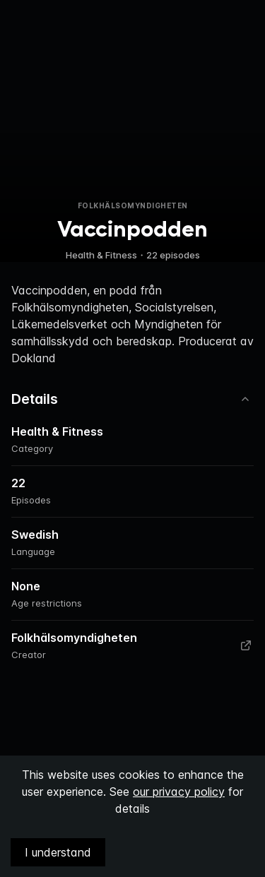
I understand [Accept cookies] (58, 852)
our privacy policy (179, 791)
